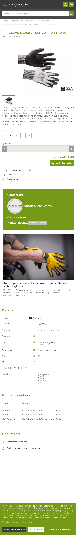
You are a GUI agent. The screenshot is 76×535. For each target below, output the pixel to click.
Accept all (38, 529)
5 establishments (37, 222)
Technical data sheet (14, 441)
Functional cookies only (58, 529)
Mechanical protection (13, 24)
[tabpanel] (8, 100)
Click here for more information (17, 522)
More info (9, 174)
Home (5, 20)
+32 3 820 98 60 (18, 217)
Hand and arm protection (36, 20)
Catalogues (16, 20)
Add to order (62, 164)
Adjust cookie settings (14, 529)
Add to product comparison (19, 170)
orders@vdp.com (19, 222)
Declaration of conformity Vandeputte (23, 448)
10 (23, 135)
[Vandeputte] (19, 5)
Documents (10, 179)
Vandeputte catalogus (49, 330)
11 (29, 135)
